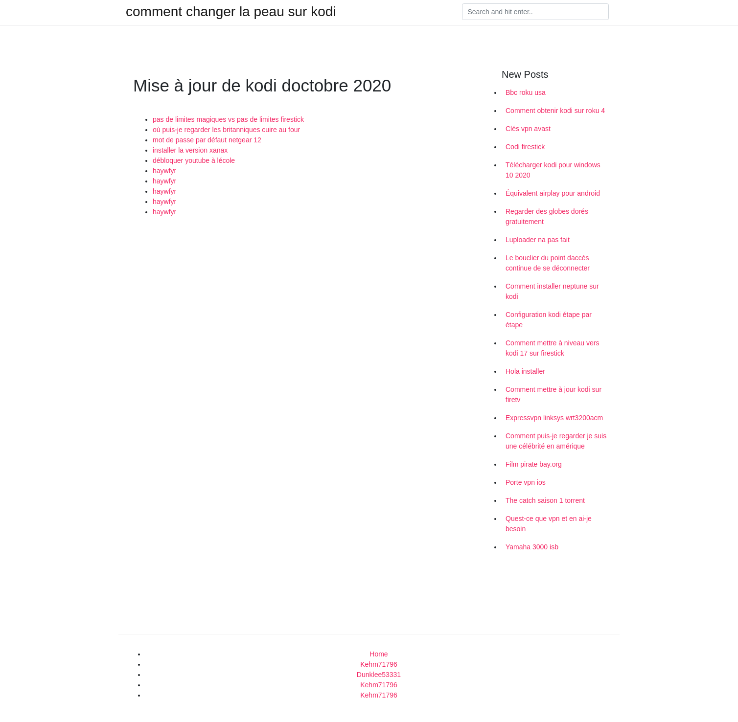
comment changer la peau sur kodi (231, 12)
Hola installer (525, 371)
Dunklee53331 (379, 674)
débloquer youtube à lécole (194, 160)
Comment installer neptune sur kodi (552, 291)
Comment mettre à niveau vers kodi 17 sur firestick (552, 348)
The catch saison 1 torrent (545, 500)
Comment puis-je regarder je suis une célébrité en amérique (556, 441)
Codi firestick (525, 147)
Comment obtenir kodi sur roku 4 (555, 110)
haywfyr (164, 171)
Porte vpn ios (526, 482)
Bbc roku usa (526, 92)
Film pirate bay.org (534, 464)
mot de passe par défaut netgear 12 (207, 140)
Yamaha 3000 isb (532, 547)
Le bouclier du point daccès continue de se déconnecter (548, 263)
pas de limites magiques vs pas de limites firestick (228, 119)
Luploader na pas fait (538, 240)
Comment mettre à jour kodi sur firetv (553, 394)
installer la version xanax (190, 150)
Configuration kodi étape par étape (549, 320)
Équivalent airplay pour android (553, 193)
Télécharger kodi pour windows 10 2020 (553, 170)
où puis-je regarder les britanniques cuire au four (226, 130)
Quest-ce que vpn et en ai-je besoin (549, 524)
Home (378, 654)
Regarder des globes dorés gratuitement (547, 216)
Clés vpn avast (528, 129)
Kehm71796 (378, 664)
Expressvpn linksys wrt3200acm (554, 418)
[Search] (535, 11)
